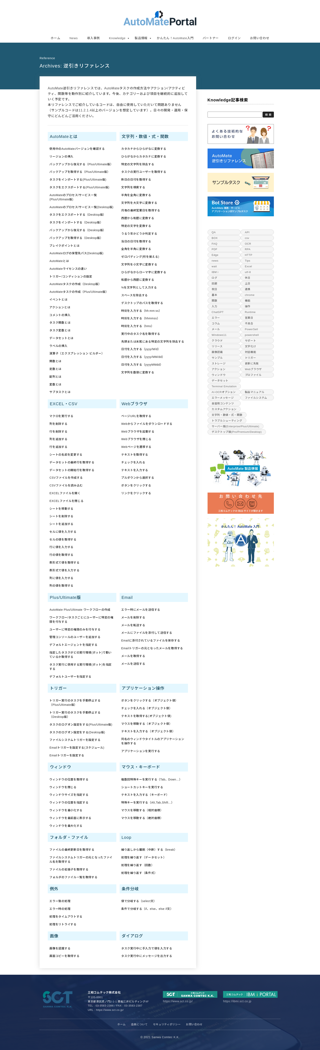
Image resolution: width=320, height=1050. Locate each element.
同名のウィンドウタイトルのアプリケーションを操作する (152, 741)
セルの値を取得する (62, 539)
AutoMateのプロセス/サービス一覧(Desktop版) (81, 207)
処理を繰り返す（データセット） (143, 857)
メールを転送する (133, 625)
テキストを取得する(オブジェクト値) (146, 716)
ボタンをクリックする (136, 485)
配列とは (55, 376)
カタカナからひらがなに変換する (143, 148)
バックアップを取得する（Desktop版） (76, 238)
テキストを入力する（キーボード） (145, 794)
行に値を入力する (61, 547)
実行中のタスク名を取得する (140, 333)
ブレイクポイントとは (64, 245)
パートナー (211, 38)
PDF (214, 249)
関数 (214, 300)
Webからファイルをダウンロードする (146, 423)
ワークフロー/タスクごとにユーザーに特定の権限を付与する (81, 619)
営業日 (249, 317)
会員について (139, 1024)
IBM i (215, 272)
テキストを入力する (134, 470)
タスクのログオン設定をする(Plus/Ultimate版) (80, 724)
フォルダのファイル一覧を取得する (73, 877)
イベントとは (58, 299)
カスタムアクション (224, 409)
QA (214, 232)
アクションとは (59, 307)
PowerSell (251, 329)
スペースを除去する (134, 295)
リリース (217, 346)
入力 (214, 306)
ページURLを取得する (136, 416)
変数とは (55, 384)
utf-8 (248, 272)
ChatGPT (218, 312)
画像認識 (217, 352)
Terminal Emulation (224, 386)
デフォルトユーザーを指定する (70, 676)
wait (214, 266)
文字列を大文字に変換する (139, 202)
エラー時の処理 (59, 908)
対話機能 (250, 352)
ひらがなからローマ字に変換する (143, 272)
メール (216, 329)
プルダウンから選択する (137, 477)
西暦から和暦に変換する (137, 218)
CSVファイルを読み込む (66, 485)
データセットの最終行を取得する (71, 462)
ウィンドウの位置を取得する (68, 779)
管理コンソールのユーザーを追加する (74, 637)
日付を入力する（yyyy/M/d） (141, 349)
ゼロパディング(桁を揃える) (140, 256)
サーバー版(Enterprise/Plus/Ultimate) (235, 426)
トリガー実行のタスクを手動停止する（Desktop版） (74, 714)
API (247, 232)
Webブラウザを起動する (137, 431)
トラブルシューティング (227, 420)
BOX (215, 238)
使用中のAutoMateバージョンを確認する (77, 148)
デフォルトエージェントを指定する (73, 644)
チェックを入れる (133, 462)
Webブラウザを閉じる (136, 439)
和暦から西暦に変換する (137, 279)
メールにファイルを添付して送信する (146, 632)
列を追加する (58, 439)
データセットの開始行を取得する (71, 470)
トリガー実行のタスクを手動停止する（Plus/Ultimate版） (74, 702)
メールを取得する (133, 656)
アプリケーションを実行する (140, 751)
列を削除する (58, 423)
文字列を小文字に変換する (139, 264)
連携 (247, 289)
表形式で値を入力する (64, 570)
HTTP (248, 254)
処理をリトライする (62, 924)
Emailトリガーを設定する (66, 755)
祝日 (214, 289)
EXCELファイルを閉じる (66, 501)
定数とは (55, 369)
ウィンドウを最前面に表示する (70, 818)
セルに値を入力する (62, 531)
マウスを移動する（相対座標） (142, 810)
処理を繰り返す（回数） (137, 865)
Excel (248, 266)
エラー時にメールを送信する (140, 609)
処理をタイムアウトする (65, 916)
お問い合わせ (259, 38)
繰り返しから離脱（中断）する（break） (149, 849)
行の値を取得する (61, 554)
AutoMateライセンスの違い (68, 268)
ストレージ (219, 363)
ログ (214, 277)
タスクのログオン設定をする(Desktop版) (77, 732)
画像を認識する (59, 948)
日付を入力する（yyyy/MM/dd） (143, 357)
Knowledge (117, 38)
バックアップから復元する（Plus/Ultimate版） (81, 164)
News (74, 38)
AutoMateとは (59, 261)
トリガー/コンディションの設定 (70, 276)
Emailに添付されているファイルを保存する (150, 640)
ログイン (234, 38)
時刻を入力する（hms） (137, 326)
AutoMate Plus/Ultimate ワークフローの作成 (79, 609)
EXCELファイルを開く (64, 493)
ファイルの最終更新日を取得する (71, 849)
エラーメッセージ (223, 397)
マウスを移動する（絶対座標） (142, 818)
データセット (220, 380)
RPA (248, 249)
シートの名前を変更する (65, 454)
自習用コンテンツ (223, 403)
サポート (250, 340)
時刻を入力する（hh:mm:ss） (141, 310)
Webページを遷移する (136, 446)
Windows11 (219, 334)
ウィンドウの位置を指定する (68, 802)
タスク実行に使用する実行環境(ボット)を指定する (80, 666)
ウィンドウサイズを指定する (68, 794)
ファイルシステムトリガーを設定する (74, 739)
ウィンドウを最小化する (65, 810)
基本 (214, 294)
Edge (215, 254)
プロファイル (253, 374)
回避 (214, 283)
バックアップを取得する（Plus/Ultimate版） (79, 171)
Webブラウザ (253, 369)
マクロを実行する (61, 416)
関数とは (55, 361)
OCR (248, 243)
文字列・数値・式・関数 (227, 414)
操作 (247, 306)
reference (47, 58)
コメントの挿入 (59, 315)
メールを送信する (133, 663)
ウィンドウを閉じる (62, 787)
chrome (249, 294)
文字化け (250, 346)
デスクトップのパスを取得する (142, 303)
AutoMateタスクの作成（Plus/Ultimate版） (78, 291)
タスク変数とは (59, 330)
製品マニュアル (254, 392)
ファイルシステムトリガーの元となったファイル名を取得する (80, 859)
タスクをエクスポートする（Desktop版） (77, 214)
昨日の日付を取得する (136, 179)
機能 (247, 300)
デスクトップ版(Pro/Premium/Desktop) (237, 431)
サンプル (217, 357)
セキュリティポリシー (167, 1024)
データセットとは (61, 338)
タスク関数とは (59, 322)
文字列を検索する (133, 187)
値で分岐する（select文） (139, 901)
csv (247, 238)
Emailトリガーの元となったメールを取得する (152, 648)
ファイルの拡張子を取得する (68, 869)
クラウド (217, 340)
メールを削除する (133, 617)
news (215, 260)
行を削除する (58, 431)
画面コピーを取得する (64, 956)
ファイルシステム (256, 397)
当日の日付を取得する (136, 241)
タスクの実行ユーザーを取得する (143, 171)
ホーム (55, 38)
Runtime (250, 312)
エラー (216, 317)
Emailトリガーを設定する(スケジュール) (76, 747)
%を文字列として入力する (139, 287)
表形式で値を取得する (64, 562)
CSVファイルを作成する (66, 477)
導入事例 (93, 38)
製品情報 (141, 38)
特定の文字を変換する (136, 226)
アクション (218, 369)
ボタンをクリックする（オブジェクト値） (149, 700)
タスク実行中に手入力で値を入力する (146, 948)
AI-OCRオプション (224, 392)
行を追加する (58, 446)
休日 (247, 277)
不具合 (249, 323)
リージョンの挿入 (61, 156)
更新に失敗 (252, 363)
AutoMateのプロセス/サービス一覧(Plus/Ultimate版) (73, 197)
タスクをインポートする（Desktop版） (76, 222)
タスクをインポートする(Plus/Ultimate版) (77, 179)
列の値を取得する (61, 585)
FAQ (214, 243)
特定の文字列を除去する (137, 164)
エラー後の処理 (59, 901)
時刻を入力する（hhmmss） (140, 318)
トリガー (250, 357)
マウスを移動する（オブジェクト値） (146, 723)
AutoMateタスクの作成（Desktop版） (75, 284)
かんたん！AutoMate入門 (175, 38)
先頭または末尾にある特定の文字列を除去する (152, 341)
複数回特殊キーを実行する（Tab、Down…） (151, 779)
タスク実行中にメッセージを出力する (146, 956)
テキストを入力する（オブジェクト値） (148, 731)
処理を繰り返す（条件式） (139, 873)
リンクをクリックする (136, 493)
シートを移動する (61, 508)
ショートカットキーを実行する (142, 787)
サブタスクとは (59, 392)
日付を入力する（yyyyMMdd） (142, 364)
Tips (247, 260)
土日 (247, 283)
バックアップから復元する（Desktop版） (77, 230)
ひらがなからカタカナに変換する (143, 156)
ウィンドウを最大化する (65, 825)
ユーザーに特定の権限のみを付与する (74, 629)
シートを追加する (61, 524)
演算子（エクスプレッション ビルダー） (76, 353)
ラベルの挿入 (58, 345)
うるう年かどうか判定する (139, 233)
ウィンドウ (219, 374)
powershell (252, 334)
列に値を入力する (61, 578)
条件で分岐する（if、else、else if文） (147, 908)
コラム (216, 323)
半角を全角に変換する (136, 195)
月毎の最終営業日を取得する (140, 210)
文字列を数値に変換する (137, 372)
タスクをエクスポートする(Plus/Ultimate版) (79, 187)
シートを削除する (61, 516)
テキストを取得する (134, 454)
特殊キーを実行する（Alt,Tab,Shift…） (147, 802)
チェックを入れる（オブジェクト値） (146, 708)
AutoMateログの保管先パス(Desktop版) (76, 253)
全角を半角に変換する (136, 249)
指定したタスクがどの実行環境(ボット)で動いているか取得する (80, 654)
